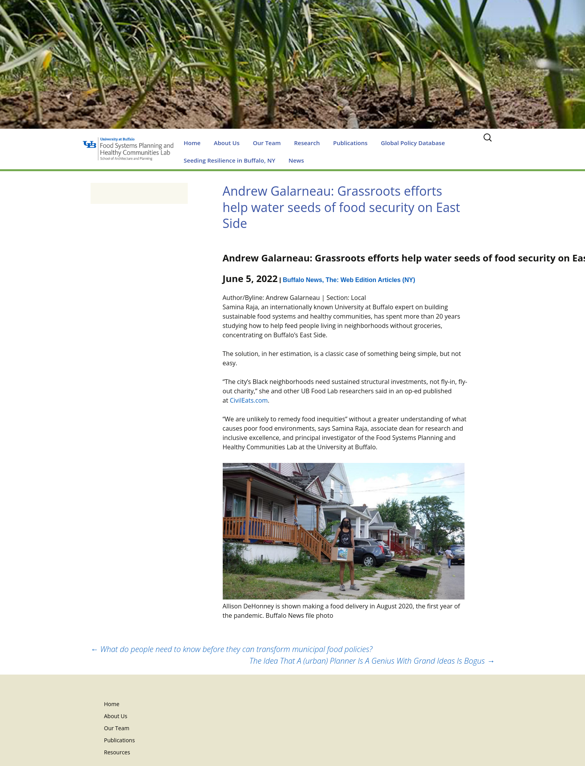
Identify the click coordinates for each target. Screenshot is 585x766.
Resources (117, 752)
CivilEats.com (249, 400)
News (296, 160)
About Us (226, 143)
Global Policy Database (413, 143)
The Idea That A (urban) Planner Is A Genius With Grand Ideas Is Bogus (372, 661)
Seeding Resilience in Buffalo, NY (230, 160)
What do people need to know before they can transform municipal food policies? (232, 649)
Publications (350, 143)
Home (192, 143)
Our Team (267, 143)
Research (307, 143)
